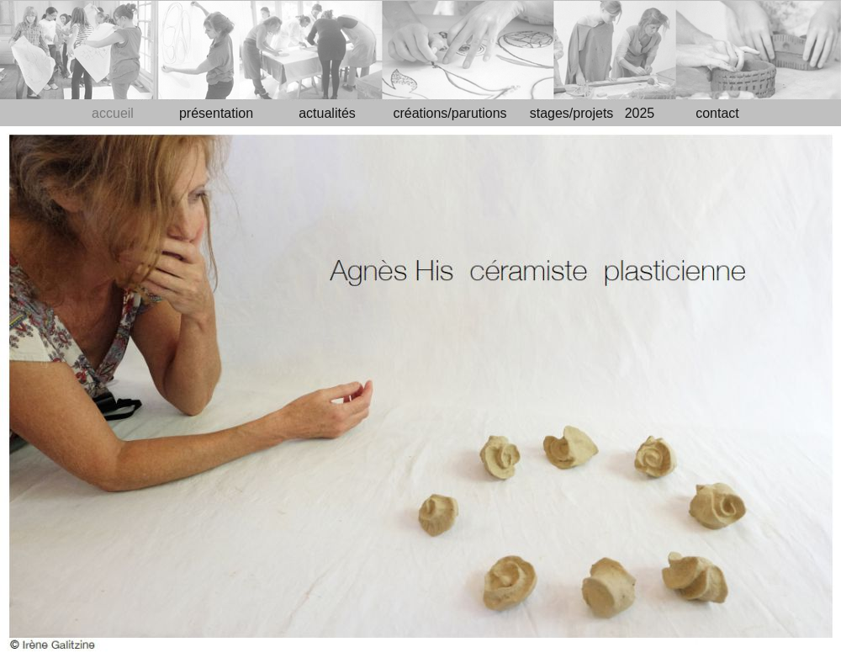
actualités (327, 113)
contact (717, 113)
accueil (113, 113)
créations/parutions (449, 113)
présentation (216, 113)
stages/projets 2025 (592, 113)
